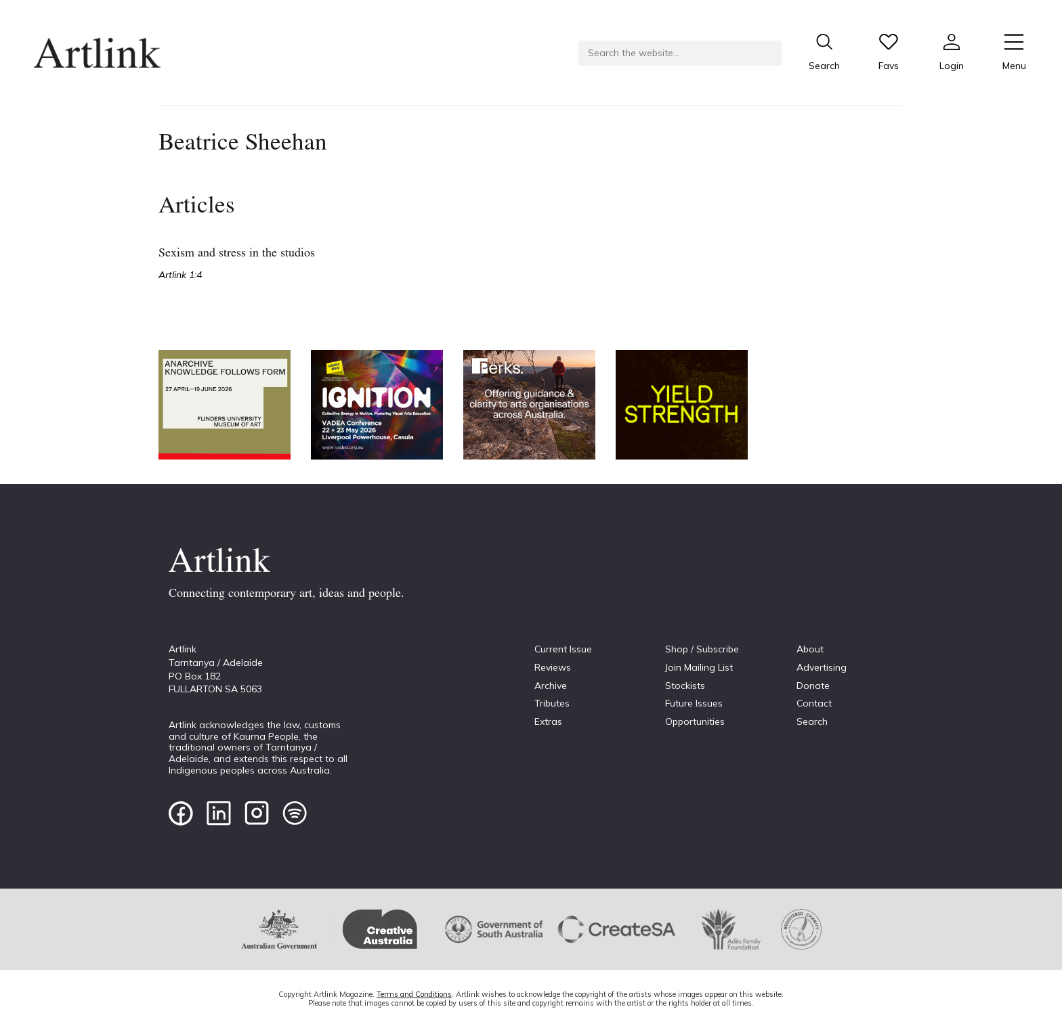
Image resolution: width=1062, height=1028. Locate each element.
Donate (813, 685)
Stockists (685, 685)
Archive (550, 685)
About (810, 649)
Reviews (552, 667)
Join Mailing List (699, 667)
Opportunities (695, 721)
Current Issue (563, 649)
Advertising (821, 667)
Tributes (552, 703)
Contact (814, 703)
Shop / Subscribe (702, 649)
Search (812, 721)
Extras (548, 721)
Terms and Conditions (414, 994)
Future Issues (694, 703)
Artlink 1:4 (180, 275)
